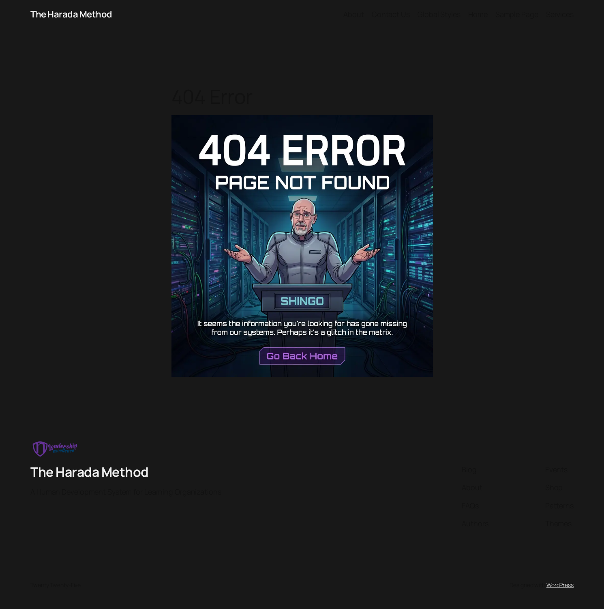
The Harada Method (71, 14)
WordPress (560, 585)
